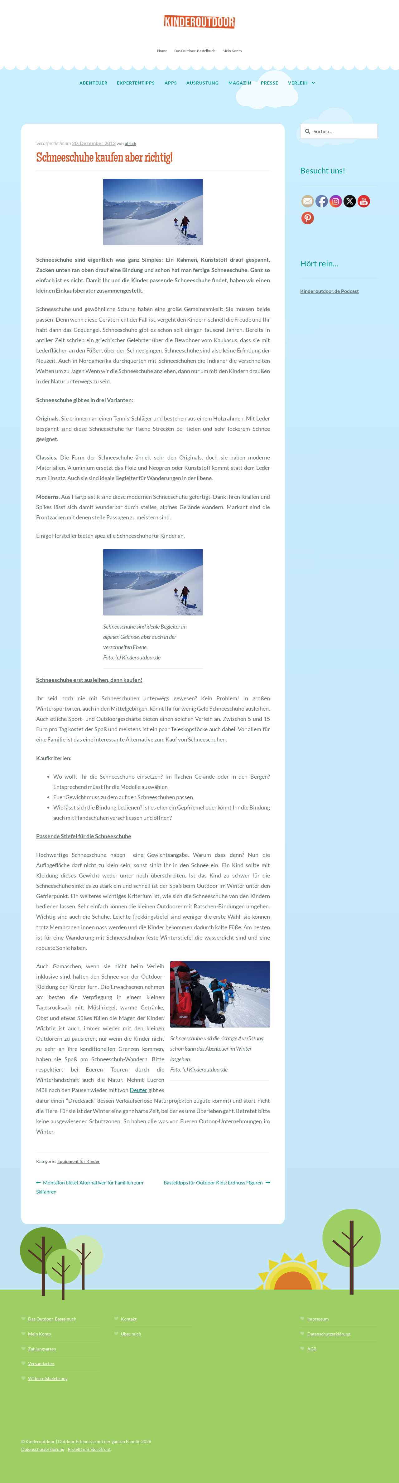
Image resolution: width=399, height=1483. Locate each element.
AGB (311, 1348)
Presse (269, 82)
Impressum (318, 1318)
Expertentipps (136, 82)
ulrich (130, 143)
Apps (171, 82)
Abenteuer (93, 82)
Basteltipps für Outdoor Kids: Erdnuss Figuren (213, 1182)
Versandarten (41, 1363)
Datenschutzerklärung (328, 1333)
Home (162, 50)
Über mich (131, 1333)
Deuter (138, 1090)
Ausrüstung (202, 82)
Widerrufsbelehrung (48, 1378)
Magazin (240, 82)
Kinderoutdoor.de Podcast (329, 291)
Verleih (298, 82)
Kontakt (129, 1318)
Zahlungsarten (42, 1348)
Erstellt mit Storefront (89, 1449)
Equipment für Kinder (78, 1161)
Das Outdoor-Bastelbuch (194, 50)
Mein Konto (232, 50)
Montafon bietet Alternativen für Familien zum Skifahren (89, 1186)
